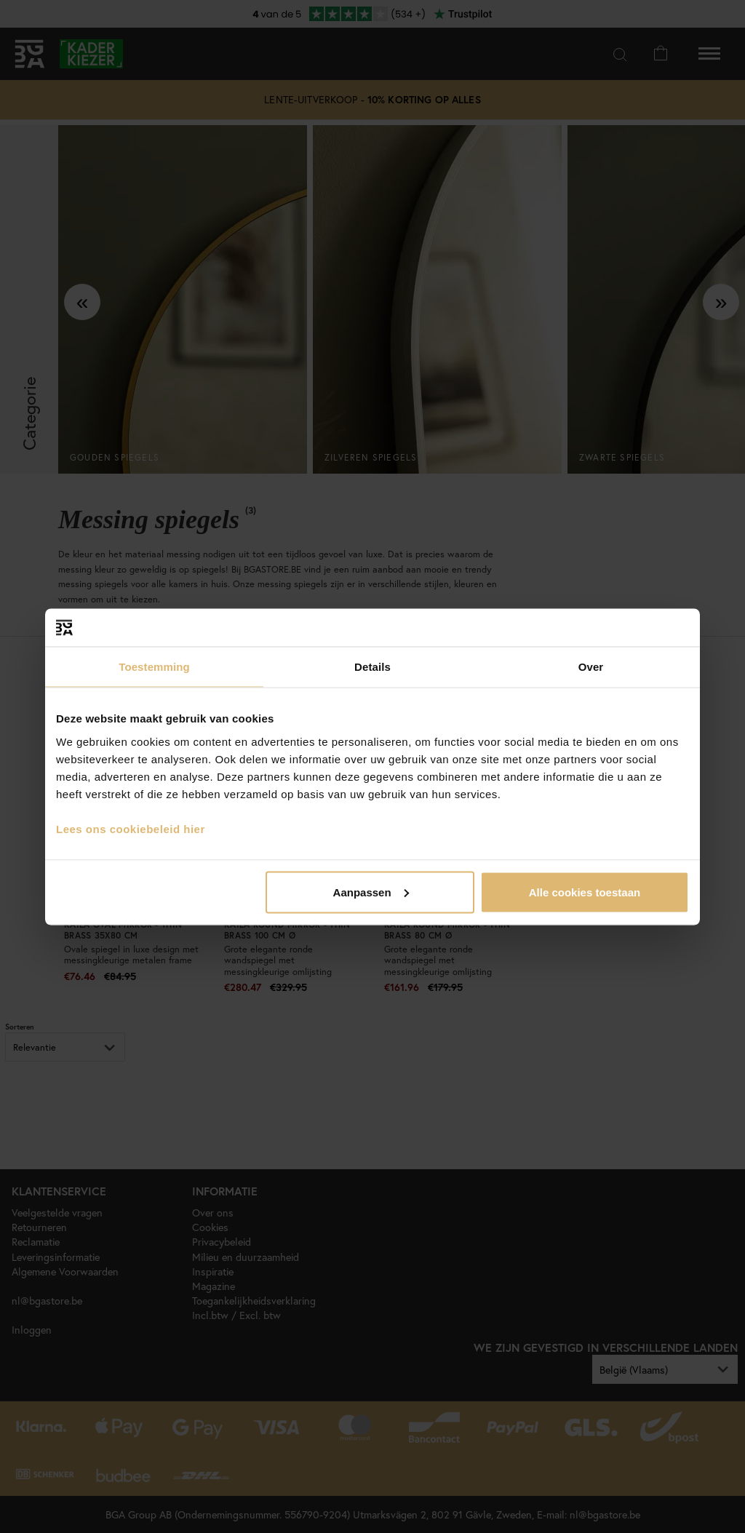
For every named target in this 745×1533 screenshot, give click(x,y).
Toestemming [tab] (154, 667)
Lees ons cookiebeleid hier (130, 828)
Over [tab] (591, 667)
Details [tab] (372, 667)
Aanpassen (371, 891)
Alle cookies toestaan (584, 891)
